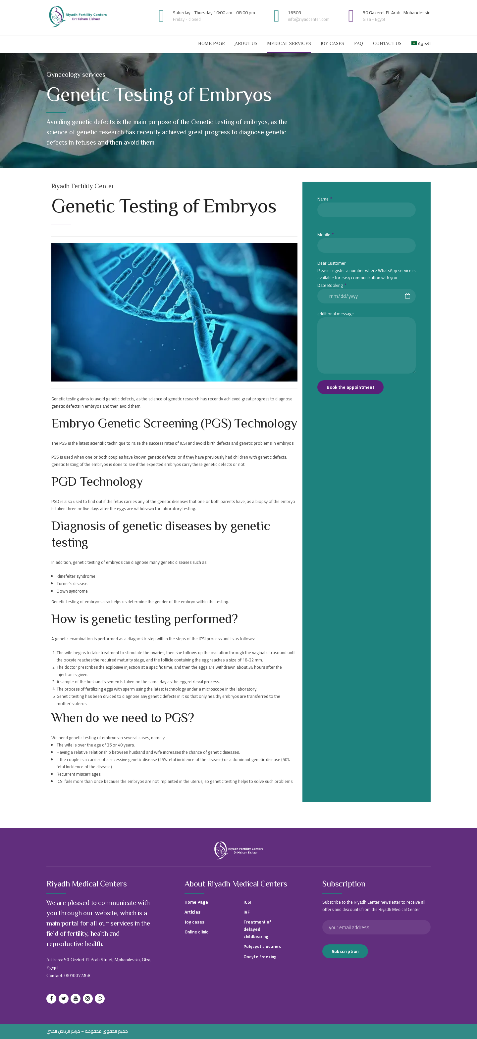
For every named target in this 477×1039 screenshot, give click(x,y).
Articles (192, 912)
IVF (246, 912)
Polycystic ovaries (262, 946)
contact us (387, 44)
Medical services (289, 44)
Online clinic (196, 931)
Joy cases (332, 44)
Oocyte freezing (260, 956)
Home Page (211, 44)
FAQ (358, 44)
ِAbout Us (246, 44)
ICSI (247, 902)
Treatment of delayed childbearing (257, 929)
